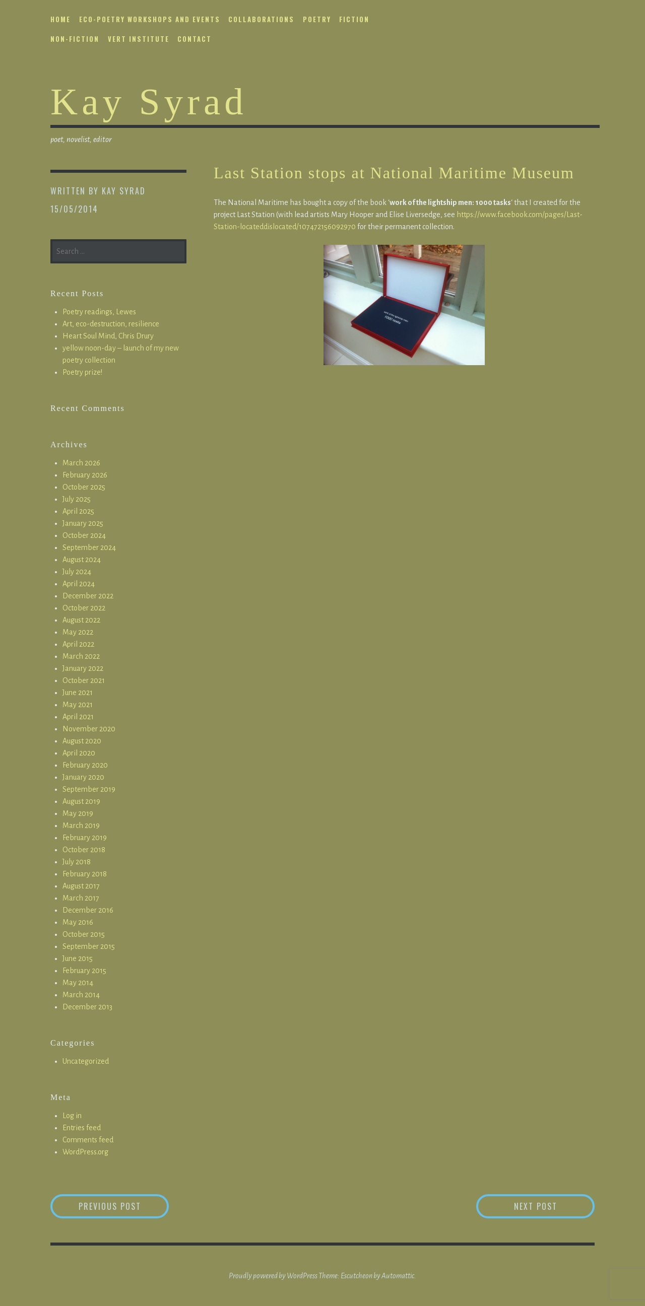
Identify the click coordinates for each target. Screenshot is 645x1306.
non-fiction (74, 39)
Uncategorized (85, 1061)
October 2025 (83, 487)
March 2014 (81, 995)
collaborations (261, 19)
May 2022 (77, 632)
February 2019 (84, 838)
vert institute (138, 39)
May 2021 (77, 705)
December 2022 (87, 596)
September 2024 (89, 547)
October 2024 (84, 535)
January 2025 (82, 523)
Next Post (554, 1206)
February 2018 (84, 874)
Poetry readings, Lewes (99, 312)
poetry (317, 19)
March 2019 (81, 825)
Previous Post (124, 1206)
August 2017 (81, 886)
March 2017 (80, 898)
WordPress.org (85, 1152)
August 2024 (81, 560)
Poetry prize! (82, 372)
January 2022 (82, 668)
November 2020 (88, 729)
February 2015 (84, 971)
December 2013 (87, 1007)
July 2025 (76, 499)
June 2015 (77, 958)
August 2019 (81, 801)
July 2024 (76, 572)
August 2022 (81, 620)
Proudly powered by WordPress (273, 1276)
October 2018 (83, 850)
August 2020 (81, 741)
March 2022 (81, 656)
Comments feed (87, 1140)
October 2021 (83, 680)
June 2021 (77, 693)
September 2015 (88, 946)
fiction (354, 19)
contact (194, 39)
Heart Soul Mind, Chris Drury (108, 336)
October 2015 (83, 934)
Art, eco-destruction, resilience (110, 324)
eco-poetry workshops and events (149, 19)
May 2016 (77, 922)
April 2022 (78, 644)
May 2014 (77, 983)
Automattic (397, 1276)
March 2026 (81, 463)
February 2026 (84, 475)
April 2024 (78, 584)
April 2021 (78, 717)
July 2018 (76, 862)
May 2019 (77, 813)
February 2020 (85, 765)
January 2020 (83, 777)
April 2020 (78, 753)
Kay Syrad (148, 101)
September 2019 (88, 789)
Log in (72, 1116)
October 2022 (83, 608)
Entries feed (81, 1128)
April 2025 (78, 511)
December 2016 (87, 910)
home (60, 19)
